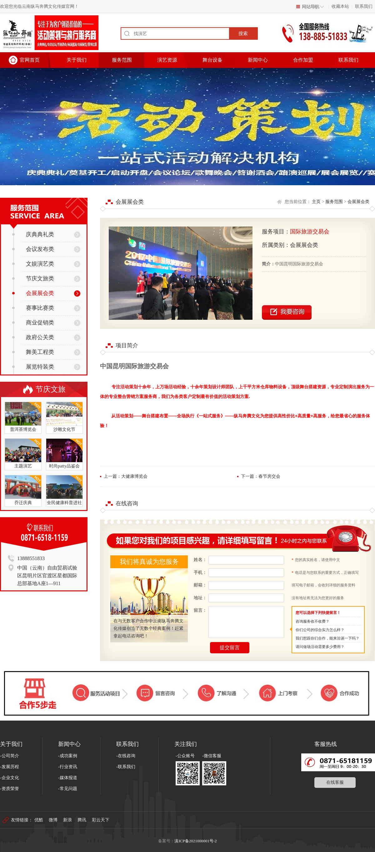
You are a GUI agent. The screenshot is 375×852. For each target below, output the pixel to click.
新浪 (67, 820)
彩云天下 (100, 820)
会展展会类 (33, 293)
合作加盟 (303, 60)
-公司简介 (9, 755)
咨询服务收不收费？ (312, 621)
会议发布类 (33, 249)
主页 (316, 201)
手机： (200, 572)
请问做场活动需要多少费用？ (320, 647)
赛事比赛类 (33, 308)
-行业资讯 (67, 766)
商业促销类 (33, 322)
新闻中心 (258, 60)
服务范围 (122, 60)
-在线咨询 (125, 755)
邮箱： (200, 585)
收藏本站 (340, 6)
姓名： (200, 559)
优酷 (38, 820)
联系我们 (363, 6)
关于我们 (77, 60)
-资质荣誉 (9, 788)
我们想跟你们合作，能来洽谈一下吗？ (327, 638)
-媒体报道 (67, 777)
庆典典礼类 (33, 234)
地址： (200, 597)
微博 (53, 820)
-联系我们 (125, 766)
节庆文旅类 (33, 278)
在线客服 (335, 782)
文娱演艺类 (33, 264)
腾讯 (82, 820)
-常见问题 (67, 788)
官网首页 (30, 60)
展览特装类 (33, 367)
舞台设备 (212, 60)
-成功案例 (67, 755)
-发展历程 (9, 766)
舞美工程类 (33, 352)
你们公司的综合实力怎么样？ (320, 630)
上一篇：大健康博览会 (126, 476)
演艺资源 (167, 60)
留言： (200, 610)
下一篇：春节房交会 (260, 476)
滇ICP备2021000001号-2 (195, 841)
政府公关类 (33, 337)
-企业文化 (9, 777)
